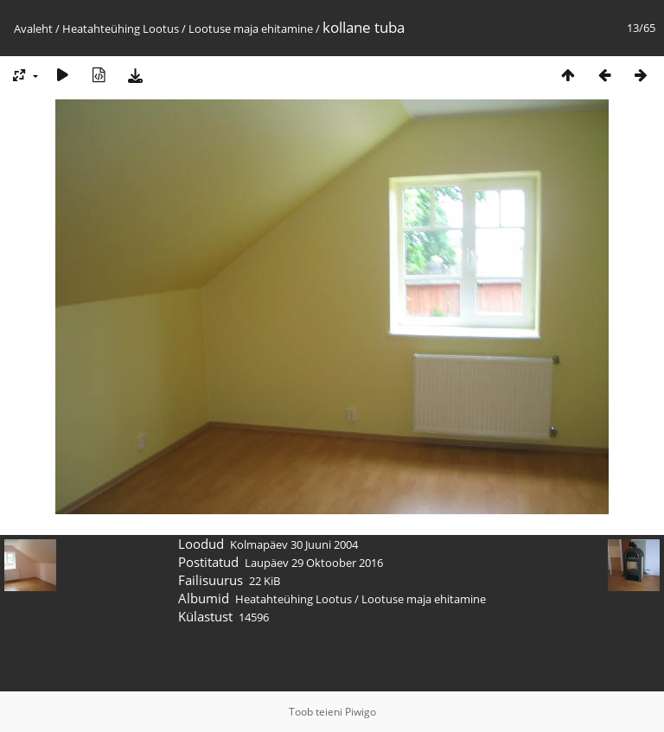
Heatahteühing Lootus (120, 28)
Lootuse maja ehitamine (250, 28)
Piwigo (360, 711)
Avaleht (33, 28)
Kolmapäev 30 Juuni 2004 (294, 544)
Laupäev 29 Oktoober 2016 (314, 562)
